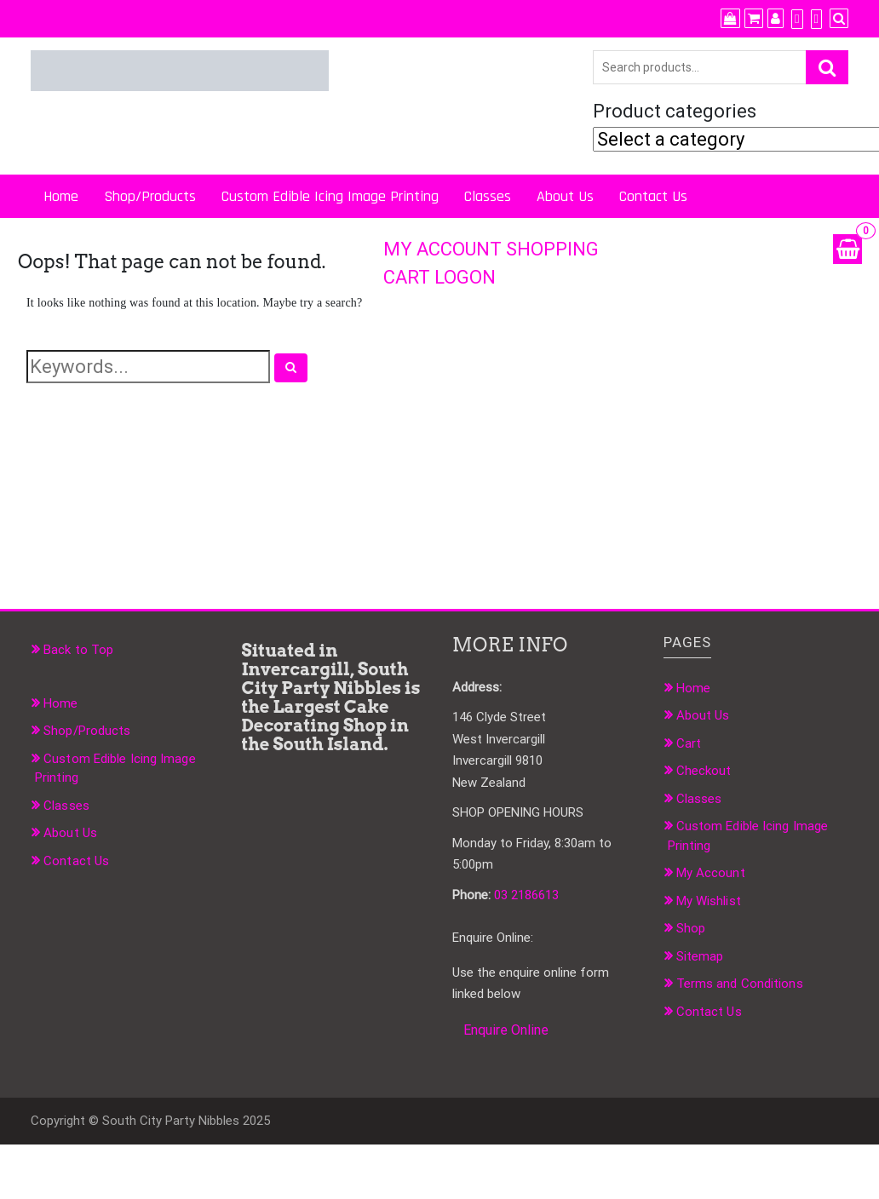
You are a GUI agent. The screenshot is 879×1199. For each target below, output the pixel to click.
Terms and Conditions (739, 983)
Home (60, 196)
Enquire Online (506, 1030)
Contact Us (653, 196)
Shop (690, 928)
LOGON (465, 277)
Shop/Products (150, 196)
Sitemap (700, 956)
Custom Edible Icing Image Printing (330, 196)
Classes (487, 196)
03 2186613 (526, 895)
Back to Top (78, 649)
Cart (688, 743)
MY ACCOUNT (442, 249)
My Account (710, 873)
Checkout (704, 770)
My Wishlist (708, 901)
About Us (565, 196)
